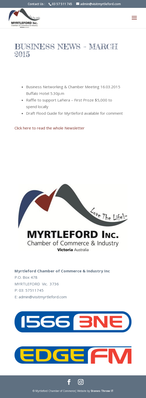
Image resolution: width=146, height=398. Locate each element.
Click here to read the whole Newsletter (50, 127)
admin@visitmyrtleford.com (43, 296)
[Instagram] (81, 382)
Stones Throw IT (102, 391)
